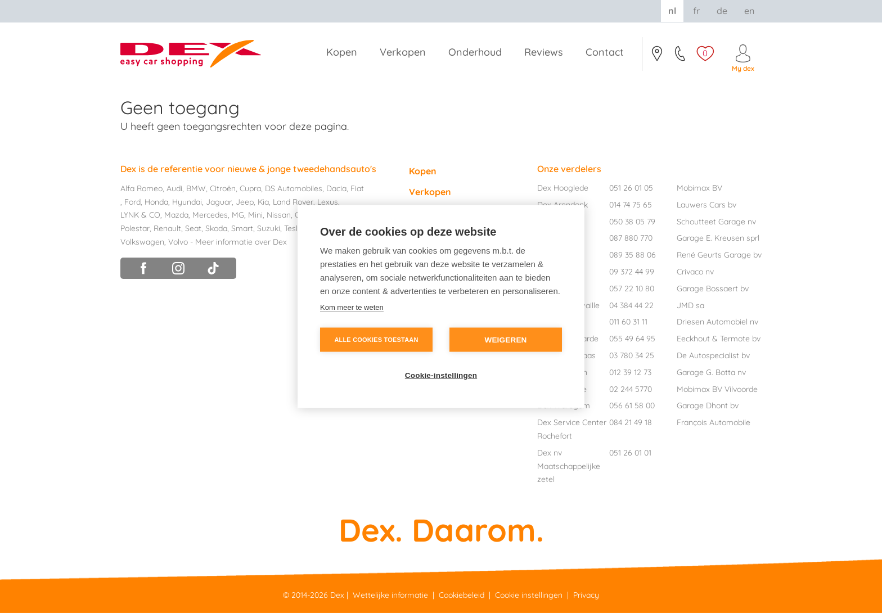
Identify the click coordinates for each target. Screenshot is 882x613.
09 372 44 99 (631, 272)
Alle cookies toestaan (376, 339)
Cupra (250, 188)
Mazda (176, 215)
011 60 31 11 (628, 322)
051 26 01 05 (631, 188)
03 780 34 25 (631, 355)
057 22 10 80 (631, 288)
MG (238, 215)
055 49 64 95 (632, 338)
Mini (255, 215)
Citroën (223, 188)
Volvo (178, 242)
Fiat (357, 188)
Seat (193, 228)
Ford (132, 202)
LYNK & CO (140, 215)
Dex (337, 595)
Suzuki (268, 228)
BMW (196, 188)
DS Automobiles (293, 188)
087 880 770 (630, 238)
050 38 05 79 (632, 222)
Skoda (216, 228)
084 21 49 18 (630, 422)
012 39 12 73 (630, 372)
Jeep (245, 202)
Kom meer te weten (352, 307)
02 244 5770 (630, 389)
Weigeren (505, 340)
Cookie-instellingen (441, 375)
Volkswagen (142, 242)
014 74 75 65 (630, 205)
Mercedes (210, 215)
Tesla (293, 228)
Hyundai (187, 202)
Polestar (135, 228)
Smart (242, 228)
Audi (174, 188)
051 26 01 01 (630, 453)
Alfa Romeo (141, 188)
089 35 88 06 (632, 255)
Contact (657, 56)
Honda (156, 202)
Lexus (327, 202)
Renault (167, 228)
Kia (263, 202)
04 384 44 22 (631, 305)
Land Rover (293, 202)
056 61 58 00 (632, 405)
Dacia (336, 188)
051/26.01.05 (680, 56)
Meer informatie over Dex (241, 242)
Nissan (279, 215)
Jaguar (219, 202)
